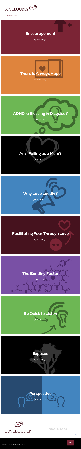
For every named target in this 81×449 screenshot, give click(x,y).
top (70, 442)
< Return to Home (11, 15)
